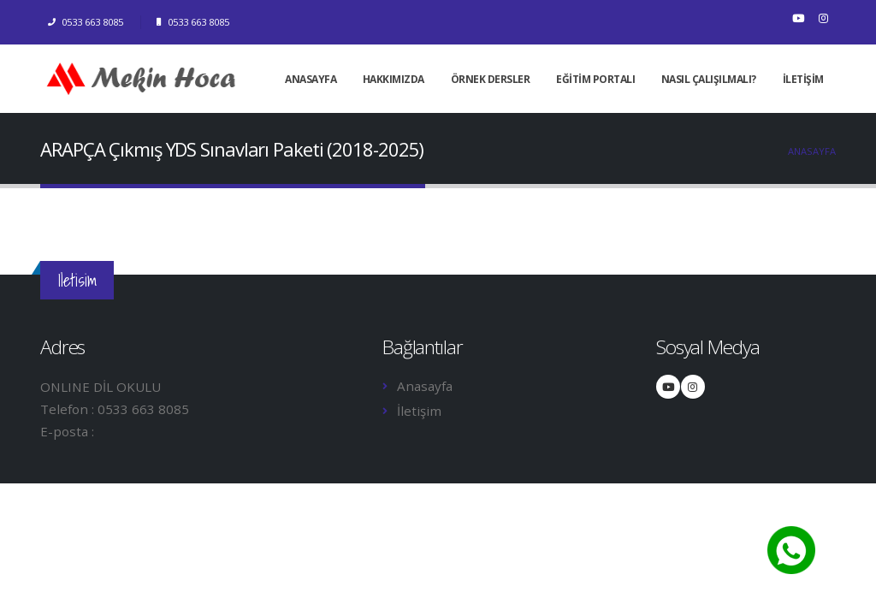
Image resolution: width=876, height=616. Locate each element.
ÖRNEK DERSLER (490, 79)
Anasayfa (812, 151)
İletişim (419, 410)
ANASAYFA (310, 79)
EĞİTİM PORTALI (595, 79)
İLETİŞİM (803, 79)
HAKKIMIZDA (393, 79)
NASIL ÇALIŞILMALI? (708, 79)
